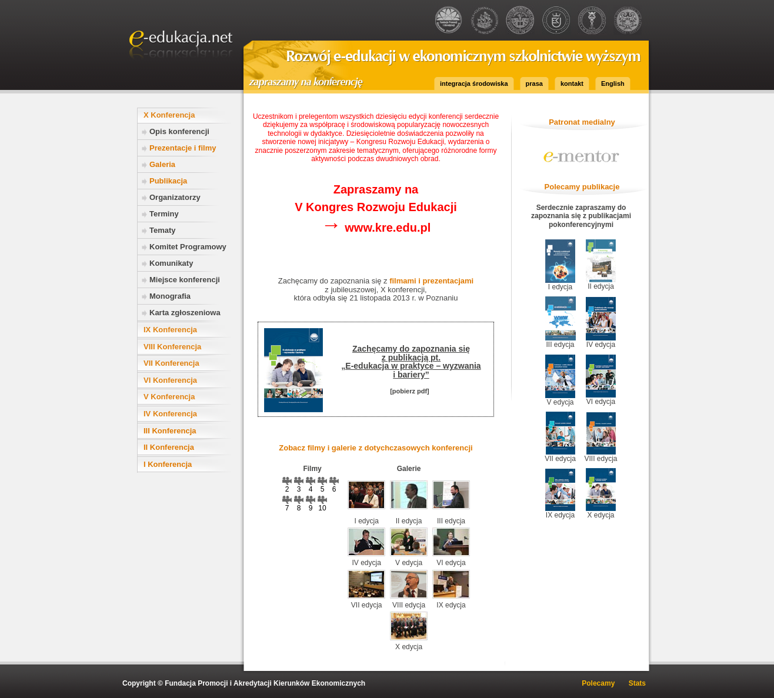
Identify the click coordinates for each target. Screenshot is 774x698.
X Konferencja (169, 115)
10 (322, 504)
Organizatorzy (175, 197)
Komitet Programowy (187, 246)
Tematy (162, 230)
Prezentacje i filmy (182, 147)
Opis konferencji (179, 131)
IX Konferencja (170, 329)
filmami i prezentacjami (431, 280)
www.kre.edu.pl (376, 227)
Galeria (162, 164)
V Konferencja (169, 396)
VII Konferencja (171, 363)
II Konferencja (169, 447)
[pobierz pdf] (409, 391)
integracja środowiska (474, 83)
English (613, 83)
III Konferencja (170, 430)
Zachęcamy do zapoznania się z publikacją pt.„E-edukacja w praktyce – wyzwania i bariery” (411, 361)
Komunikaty (171, 263)
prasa (534, 83)
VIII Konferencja (172, 346)
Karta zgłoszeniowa (185, 312)
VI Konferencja (170, 380)
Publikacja (168, 180)
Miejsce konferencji (184, 279)
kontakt (572, 83)
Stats (637, 683)
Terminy (164, 213)
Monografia (170, 296)
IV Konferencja (170, 413)
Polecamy (598, 683)
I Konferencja (168, 464)
